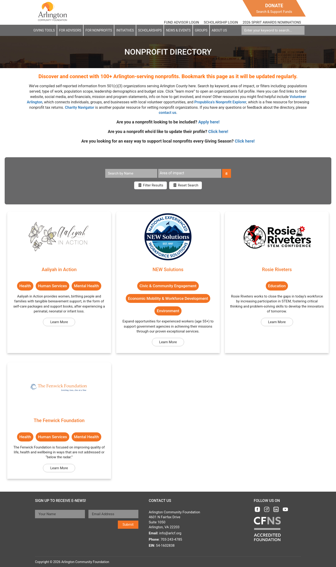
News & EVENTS (178, 30)
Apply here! (209, 121)
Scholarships (150, 30)
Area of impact (172, 173)
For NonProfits (98, 30)
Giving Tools (44, 30)
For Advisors (70, 30)
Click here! (218, 131)
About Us (219, 30)
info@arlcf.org (170, 533)
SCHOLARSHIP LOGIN (221, 22)
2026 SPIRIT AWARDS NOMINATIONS (272, 22)
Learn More (59, 322)
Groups (201, 30)
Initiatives (125, 30)
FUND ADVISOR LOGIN (181, 22)
